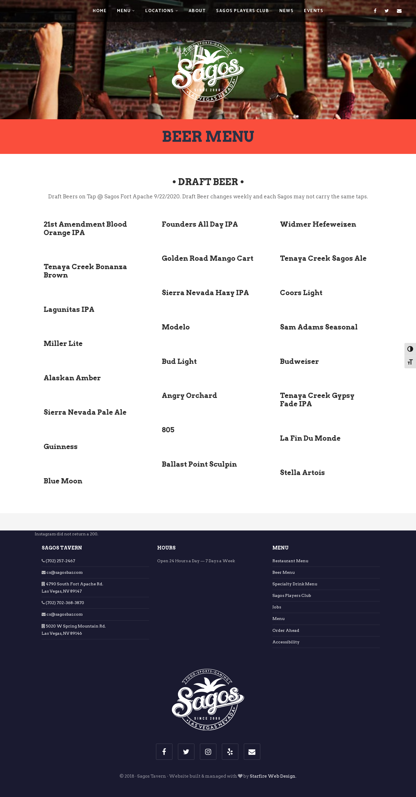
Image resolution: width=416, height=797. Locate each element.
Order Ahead (285, 630)
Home (100, 10)
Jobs (276, 607)
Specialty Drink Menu (294, 584)
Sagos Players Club (242, 10)
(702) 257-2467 (60, 560)
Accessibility (286, 642)
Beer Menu (283, 572)
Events (313, 10)
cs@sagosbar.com (64, 572)
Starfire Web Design (273, 776)
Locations (159, 10)
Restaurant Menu (290, 560)
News (286, 10)
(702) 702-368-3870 (64, 602)
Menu (124, 10)
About (197, 10)
